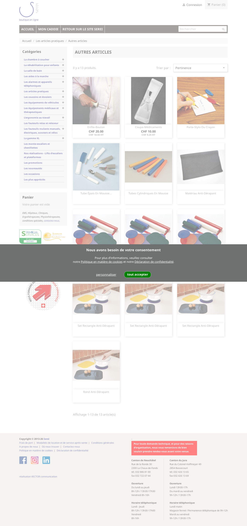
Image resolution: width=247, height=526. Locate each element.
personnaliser (106, 274)
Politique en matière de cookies (102, 262)
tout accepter (137, 274)
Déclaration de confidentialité (153, 262)
